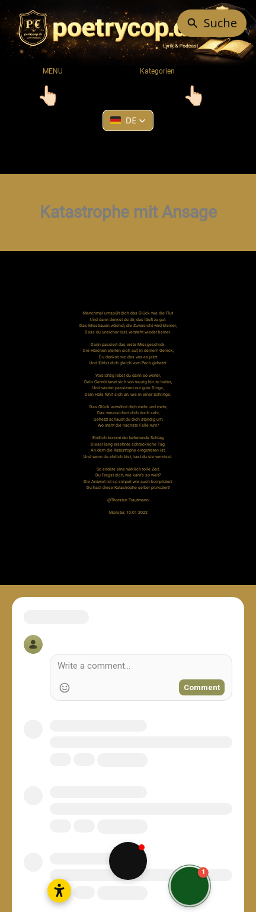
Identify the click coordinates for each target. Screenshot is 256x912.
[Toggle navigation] (48, 95)
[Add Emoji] (64, 688)
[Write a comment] (141, 667)
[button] (128, 120)
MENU (53, 71)
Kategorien (152, 71)
